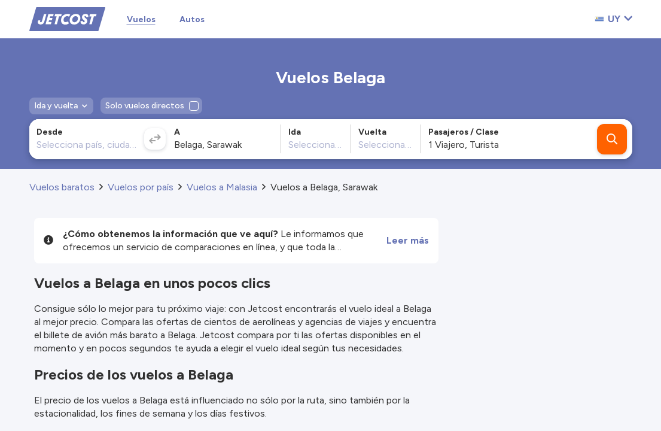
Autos (192, 19)
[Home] (67, 18)
